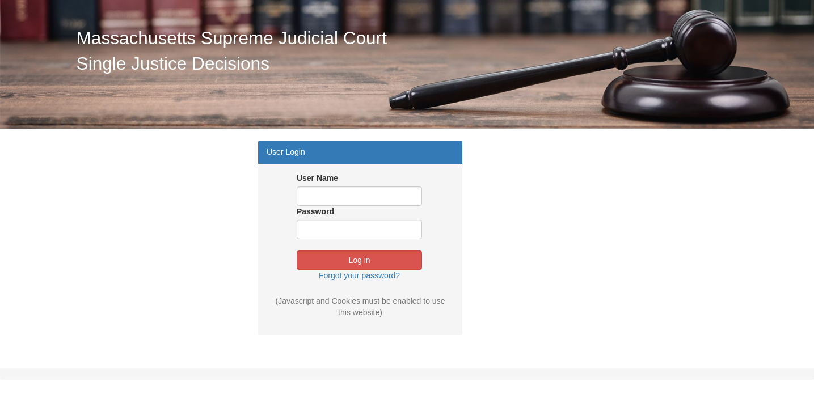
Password (315, 211)
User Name (317, 177)
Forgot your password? (359, 275)
